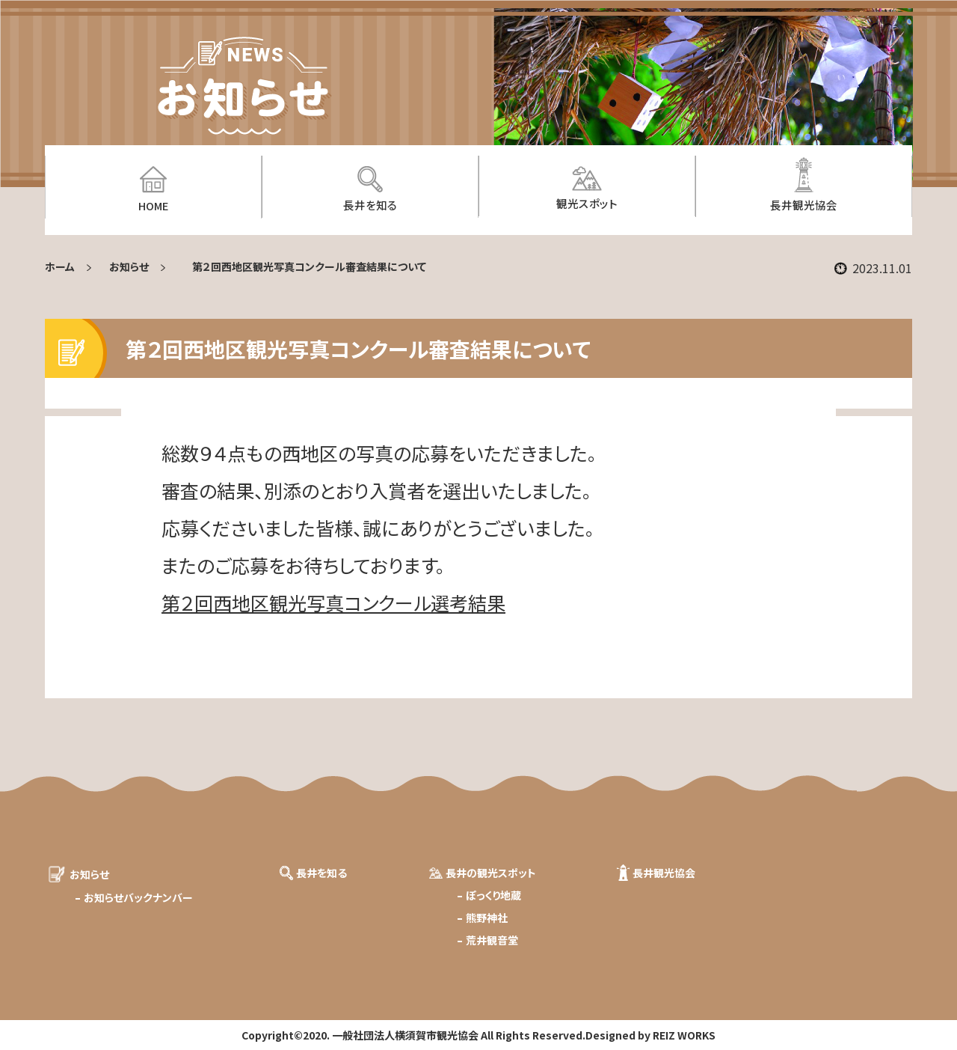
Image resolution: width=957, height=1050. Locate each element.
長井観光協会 (664, 872)
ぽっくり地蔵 (493, 895)
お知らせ (129, 266)
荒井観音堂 (492, 940)
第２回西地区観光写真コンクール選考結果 (333, 602)
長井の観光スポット (491, 872)
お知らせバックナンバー (138, 897)
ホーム (60, 266)
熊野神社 (487, 917)
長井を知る (321, 872)
